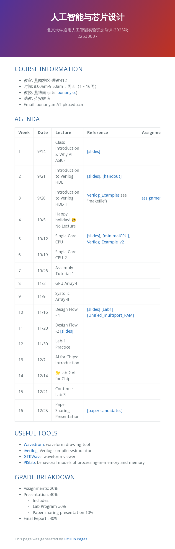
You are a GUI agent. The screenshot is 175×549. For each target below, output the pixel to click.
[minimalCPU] (116, 235)
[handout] (112, 176)
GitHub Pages (75, 538)
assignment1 (154, 198)
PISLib (29, 462)
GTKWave (32, 456)
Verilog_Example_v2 (105, 242)
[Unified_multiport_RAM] (110, 315)
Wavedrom (34, 444)
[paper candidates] (105, 410)
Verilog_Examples (103, 195)
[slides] (93, 151)
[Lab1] (107, 309)
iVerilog (31, 450)
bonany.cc (66, 92)
